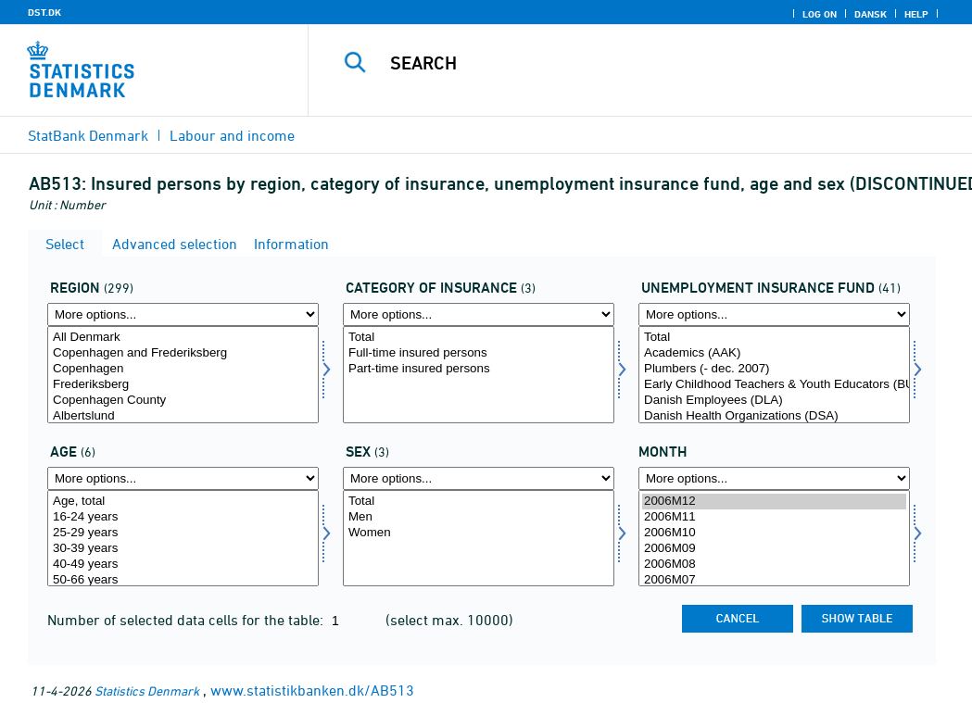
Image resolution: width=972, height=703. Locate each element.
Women (479, 533)
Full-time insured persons (479, 353)
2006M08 (774, 564)
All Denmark (183, 337)
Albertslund (183, 416)
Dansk (870, 13)
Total (479, 337)
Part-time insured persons (479, 369)
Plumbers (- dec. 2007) (774, 369)
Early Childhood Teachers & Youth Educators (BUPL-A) (774, 385)
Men (479, 517)
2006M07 (774, 580)
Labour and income (232, 135)
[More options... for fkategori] (478, 314)
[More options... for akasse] (774, 314)
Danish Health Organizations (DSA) (774, 416)
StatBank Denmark (88, 135)
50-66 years (183, 580)
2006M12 (774, 501)
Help (916, 13)
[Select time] (774, 538)
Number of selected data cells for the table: (187, 619)
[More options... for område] (183, 314)
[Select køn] (478, 538)
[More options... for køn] (478, 478)
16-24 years (183, 517)
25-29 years (183, 533)
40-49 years (183, 564)
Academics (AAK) (774, 353)
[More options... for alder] (183, 478)
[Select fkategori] (478, 374)
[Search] (645, 63)
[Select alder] (183, 538)
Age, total (183, 501)
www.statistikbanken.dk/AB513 (312, 690)
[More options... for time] (774, 478)
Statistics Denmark (147, 690)
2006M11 (774, 517)
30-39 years (183, 549)
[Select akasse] (774, 374)
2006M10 (774, 533)
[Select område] (183, 374)
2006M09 (774, 549)
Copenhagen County (183, 400)
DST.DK (44, 12)
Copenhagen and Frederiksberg (183, 353)
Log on (819, 13)
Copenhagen (183, 369)
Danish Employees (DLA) (774, 400)
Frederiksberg (183, 385)
